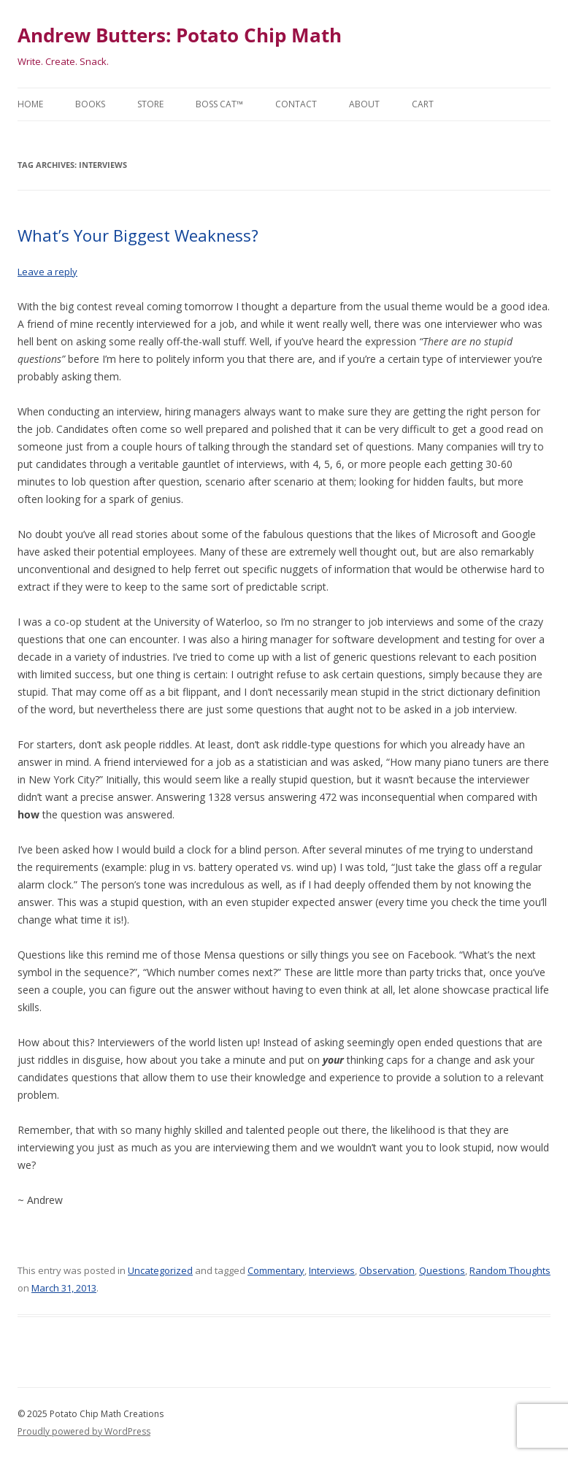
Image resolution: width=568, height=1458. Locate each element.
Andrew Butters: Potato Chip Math (180, 35)
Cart (423, 104)
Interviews (332, 1270)
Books (90, 104)
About (364, 104)
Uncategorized (160, 1270)
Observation (387, 1270)
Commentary (275, 1270)
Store (150, 104)
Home (30, 104)
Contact (296, 104)
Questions (442, 1270)
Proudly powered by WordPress (84, 1431)
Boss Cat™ (219, 104)
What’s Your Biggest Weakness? (138, 235)
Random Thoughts (509, 1270)
